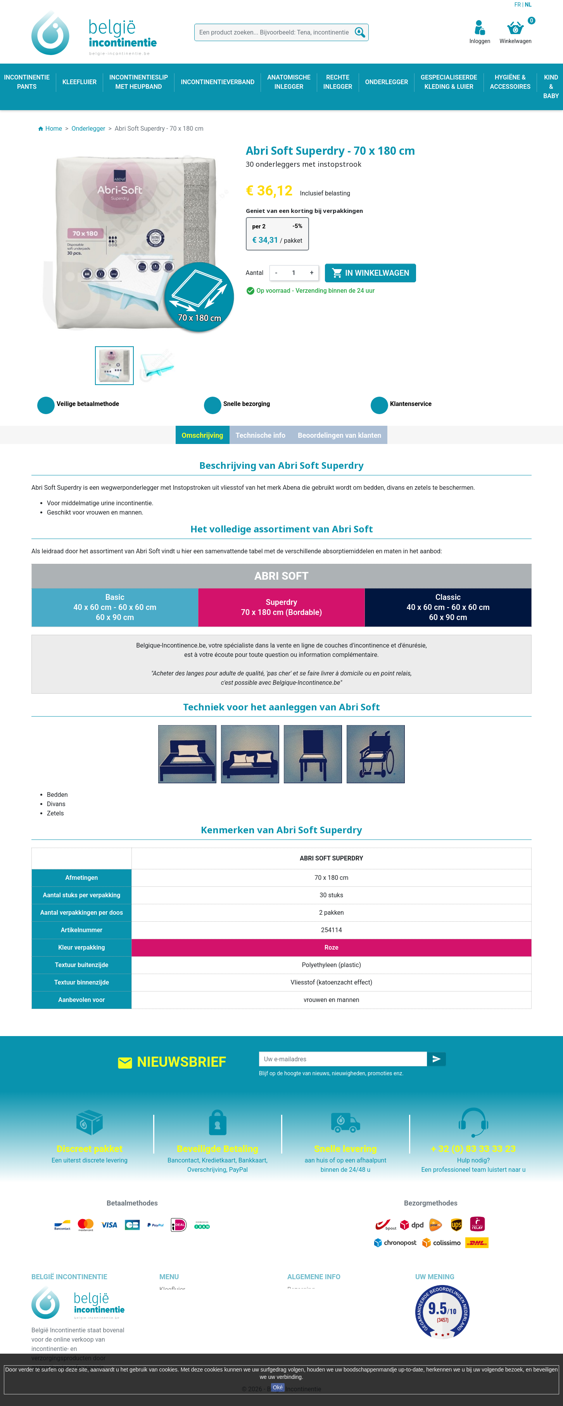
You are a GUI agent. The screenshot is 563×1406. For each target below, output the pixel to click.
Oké (278, 1387)
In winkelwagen (370, 273)
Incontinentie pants (185, 1298)
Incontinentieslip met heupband (202, 1317)
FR (518, 5)
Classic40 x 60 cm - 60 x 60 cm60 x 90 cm (447, 607)
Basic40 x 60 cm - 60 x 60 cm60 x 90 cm (114, 607)
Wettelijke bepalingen (316, 1298)
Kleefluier (172, 1289)
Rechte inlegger (180, 1336)
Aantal (255, 272)
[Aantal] (294, 273)
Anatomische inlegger (189, 1326)
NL (528, 5)
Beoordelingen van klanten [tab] (339, 435)
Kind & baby (175, 1345)
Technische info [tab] (261, 435)
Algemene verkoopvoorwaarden (331, 1308)
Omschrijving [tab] (202, 435)
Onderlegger (176, 1308)
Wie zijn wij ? (304, 1317)
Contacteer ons (308, 1345)
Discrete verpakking (314, 1336)
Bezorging (301, 1289)
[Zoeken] (281, 32)
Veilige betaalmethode (318, 1326)
